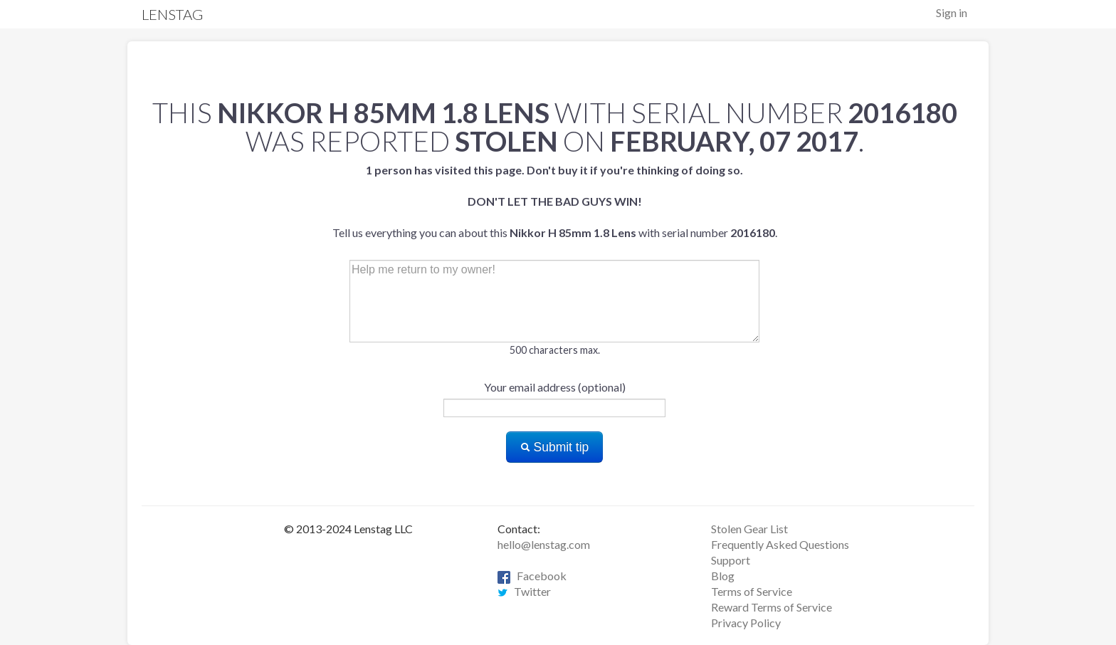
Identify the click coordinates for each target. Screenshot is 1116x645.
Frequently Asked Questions (780, 544)
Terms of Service (751, 591)
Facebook (532, 575)
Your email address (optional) (555, 387)
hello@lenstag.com (544, 544)
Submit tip (554, 447)
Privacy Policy (746, 622)
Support (730, 560)
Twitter (524, 591)
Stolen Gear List (749, 528)
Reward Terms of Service (771, 607)
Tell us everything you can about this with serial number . (554, 201)
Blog (723, 575)
